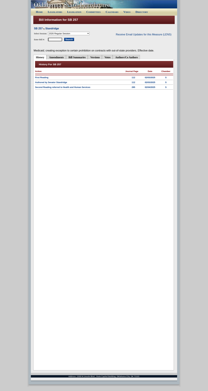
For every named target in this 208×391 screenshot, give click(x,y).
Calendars (112, 11)
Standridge (52, 28)
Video (126, 11)
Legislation (74, 11)
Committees (93, 11)
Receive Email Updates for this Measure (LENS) (143, 34)
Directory (142, 11)
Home (39, 11)
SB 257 (38, 28)
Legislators (55, 11)
